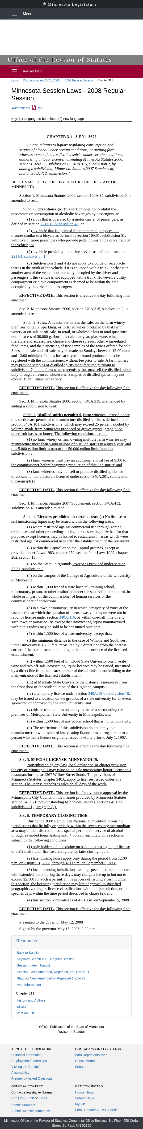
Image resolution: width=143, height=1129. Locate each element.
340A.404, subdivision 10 (108, 693)
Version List (25, 1013)
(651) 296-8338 (22, 1098)
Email (43, 1098)
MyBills (80, 1104)
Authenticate (21, 108)
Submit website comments (30, 1111)
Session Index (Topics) (33, 965)
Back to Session (28, 953)
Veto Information (29, 985)
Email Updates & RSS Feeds (96, 1110)
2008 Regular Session (79, 80)
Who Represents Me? (91, 1055)
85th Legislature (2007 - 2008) (41, 80)
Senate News (85, 1098)
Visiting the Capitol (25, 1067)
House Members (87, 1061)
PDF (37, 108)
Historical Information (26, 1055)
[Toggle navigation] (14, 14)
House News (84, 1092)
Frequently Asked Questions (32, 1078)
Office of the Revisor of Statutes (60, 59)
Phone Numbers (23, 1105)
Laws (14, 80)
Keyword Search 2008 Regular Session (45, 959)
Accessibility (20, 1072)
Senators (81, 1067)
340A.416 (67, 617)
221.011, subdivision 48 (60, 224)
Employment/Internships (29, 1061)
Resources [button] (26, 940)
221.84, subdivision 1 (28, 256)
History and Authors (31, 1000)
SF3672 (22, 1007)
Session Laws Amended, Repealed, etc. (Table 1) (53, 972)
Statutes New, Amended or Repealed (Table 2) (51, 978)
